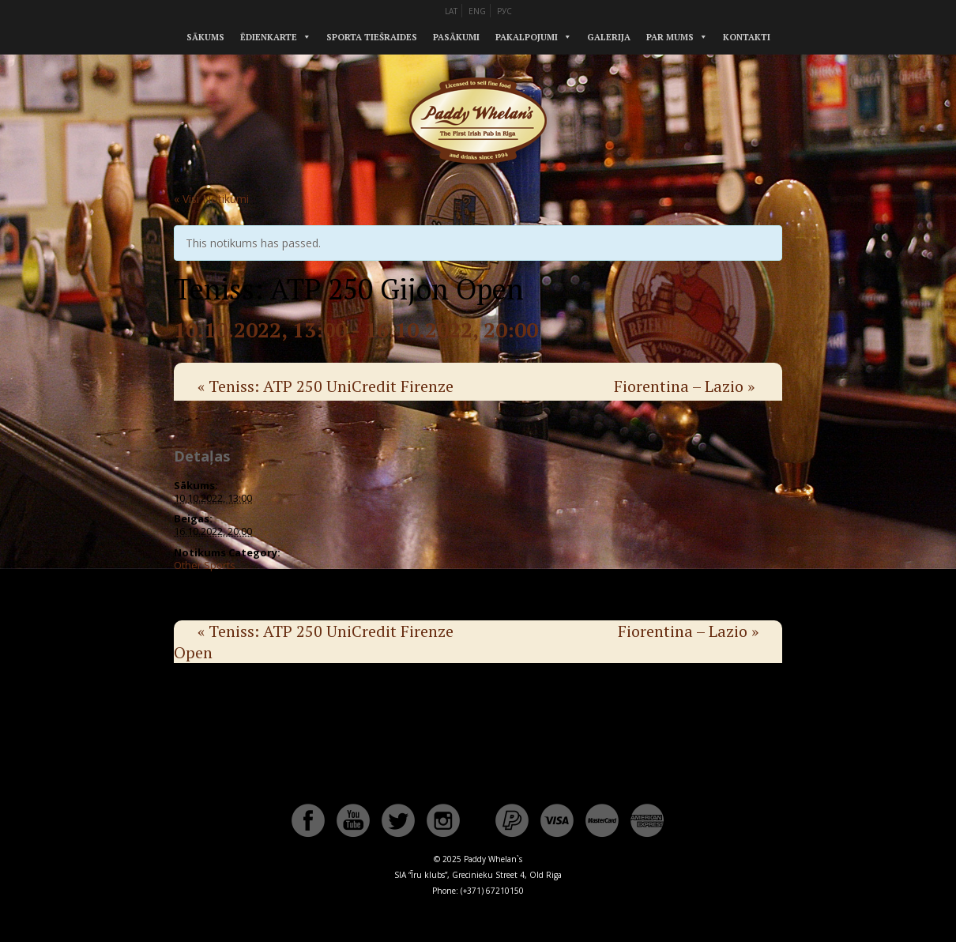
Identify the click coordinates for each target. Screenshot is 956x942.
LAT (451, 11)
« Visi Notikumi (211, 198)
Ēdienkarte (268, 37)
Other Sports (204, 565)
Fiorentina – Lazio (684, 386)
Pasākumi (456, 37)
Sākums (205, 37)
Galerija (608, 37)
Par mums (670, 37)
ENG (477, 11)
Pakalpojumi (526, 37)
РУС (504, 11)
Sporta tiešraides (371, 37)
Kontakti (746, 37)
